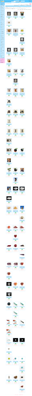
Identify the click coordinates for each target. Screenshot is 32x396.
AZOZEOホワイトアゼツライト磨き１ (15, 53)
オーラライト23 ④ (22, 248)
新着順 (22, 9)
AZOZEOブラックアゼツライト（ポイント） (9, 173)
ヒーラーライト (22, 33)
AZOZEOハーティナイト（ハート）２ (15, 153)
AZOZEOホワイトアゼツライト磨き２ (9, 53)
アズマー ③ (15, 306)
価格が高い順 (29, 9)
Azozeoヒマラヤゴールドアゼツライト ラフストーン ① (15, 211)
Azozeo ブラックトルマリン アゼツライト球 (9, 105)
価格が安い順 (26, 9)
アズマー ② (22, 306)
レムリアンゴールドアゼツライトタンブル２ (9, 64)
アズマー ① (15, 315)
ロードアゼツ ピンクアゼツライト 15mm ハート (22, 267)
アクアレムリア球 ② (15, 324)
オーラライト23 (15, 182)
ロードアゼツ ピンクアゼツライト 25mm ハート (9, 277)
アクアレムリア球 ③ (9, 324)
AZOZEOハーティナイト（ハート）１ (22, 153)
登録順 (24, 9)
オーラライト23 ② (9, 266)
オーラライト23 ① (16, 266)
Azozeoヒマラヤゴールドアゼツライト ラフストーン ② (9, 211)
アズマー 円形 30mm (22, 361)
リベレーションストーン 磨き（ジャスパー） (9, 94)
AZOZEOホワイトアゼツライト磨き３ (22, 43)
